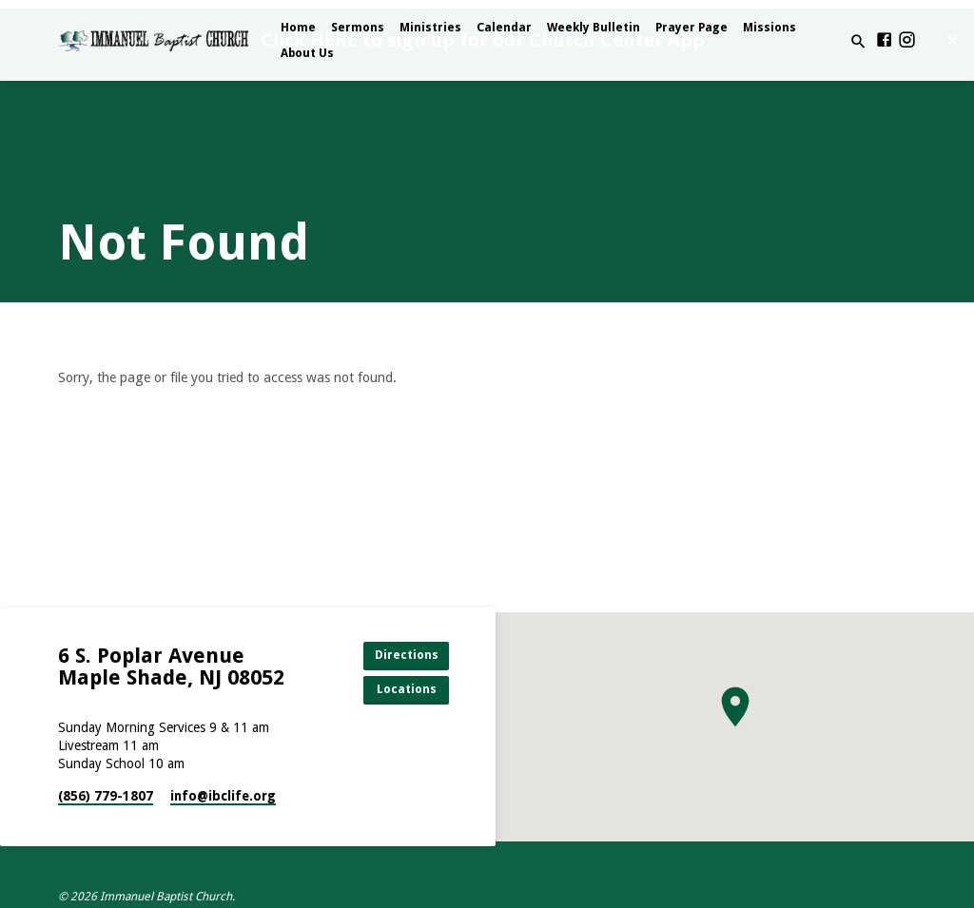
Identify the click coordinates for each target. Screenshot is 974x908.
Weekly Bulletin (593, 27)
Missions (769, 27)
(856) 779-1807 (105, 795)
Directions (406, 654)
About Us (307, 53)
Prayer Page (691, 27)
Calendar (504, 27)
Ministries (430, 27)
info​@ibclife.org (223, 795)
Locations (407, 689)
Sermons (357, 27)
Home (298, 27)
